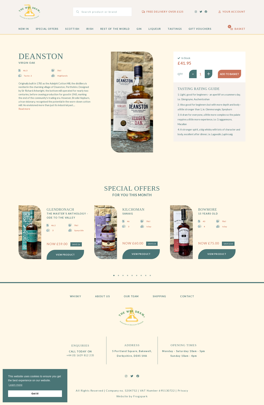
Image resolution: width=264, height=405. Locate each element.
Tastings (175, 28)
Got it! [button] (35, 393)
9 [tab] (150, 275)
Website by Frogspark (132, 396)
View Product (65, 254)
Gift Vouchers (200, 28)
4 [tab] (127, 275)
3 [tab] (123, 275)
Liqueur (154, 28)
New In (24, 28)
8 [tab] (145, 275)
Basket (237, 28)
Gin (139, 28)
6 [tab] (136, 275)
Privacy (183, 390)
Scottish (72, 28)
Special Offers (47, 28)
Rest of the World (115, 28)
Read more (24, 108)
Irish (90, 28)
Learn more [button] (15, 384)
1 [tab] (113, 275)
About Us (102, 296)
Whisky (75, 296)
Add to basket (229, 74)
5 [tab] (132, 275)
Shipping (159, 296)
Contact (187, 296)
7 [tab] (141, 275)
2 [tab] (118, 275)
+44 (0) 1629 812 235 (80, 355)
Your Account (232, 11)
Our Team (131, 296)
